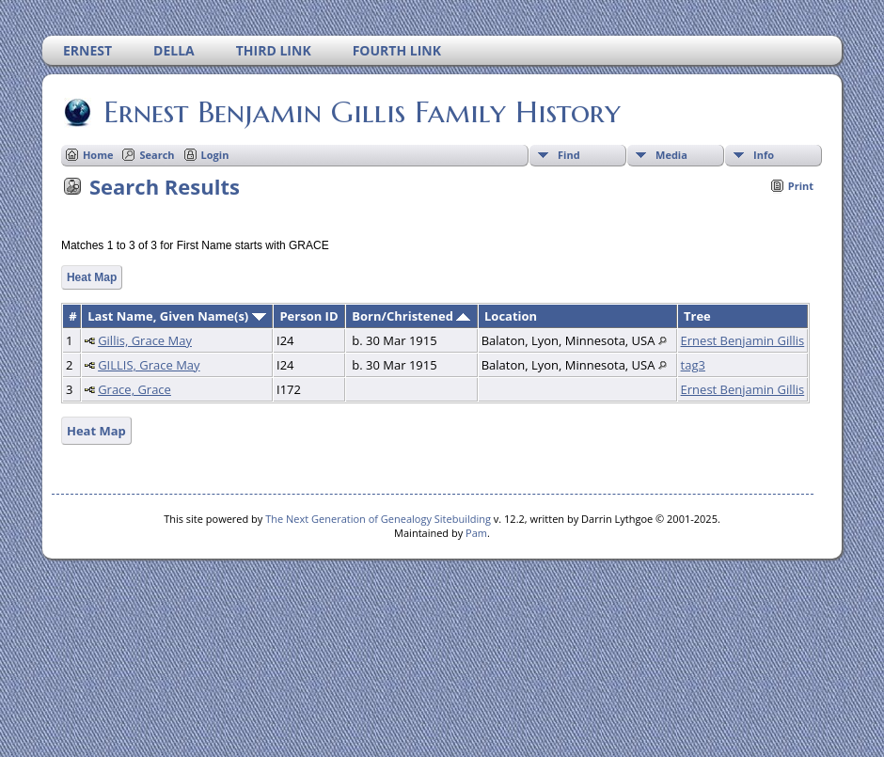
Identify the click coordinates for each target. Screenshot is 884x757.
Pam (476, 533)
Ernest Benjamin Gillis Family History (361, 112)
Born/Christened (411, 316)
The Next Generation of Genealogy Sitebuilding (378, 519)
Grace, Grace (134, 389)
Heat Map (92, 277)
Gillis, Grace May (145, 340)
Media (671, 155)
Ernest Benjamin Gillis (743, 340)
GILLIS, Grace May (148, 364)
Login (215, 155)
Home (98, 155)
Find (569, 155)
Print (800, 186)
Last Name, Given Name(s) (176, 316)
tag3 (693, 364)
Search (156, 155)
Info (763, 155)
